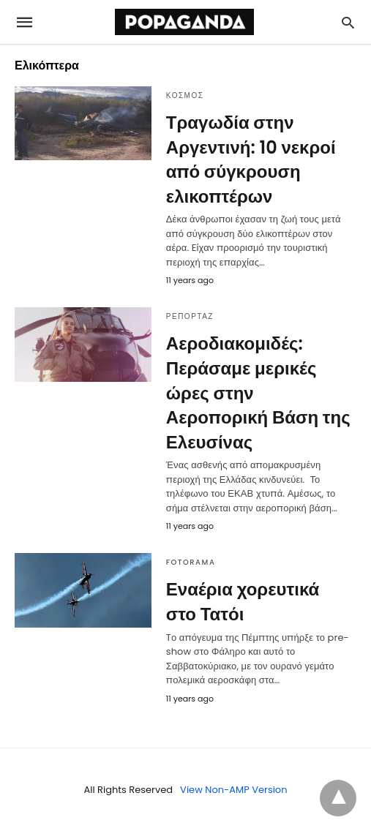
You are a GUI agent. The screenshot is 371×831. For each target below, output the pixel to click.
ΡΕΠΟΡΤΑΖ (190, 316)
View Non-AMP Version (233, 790)
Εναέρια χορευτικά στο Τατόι (242, 601)
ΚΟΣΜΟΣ (185, 95)
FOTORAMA (191, 562)
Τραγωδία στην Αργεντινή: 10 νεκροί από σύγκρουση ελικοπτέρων (251, 159)
